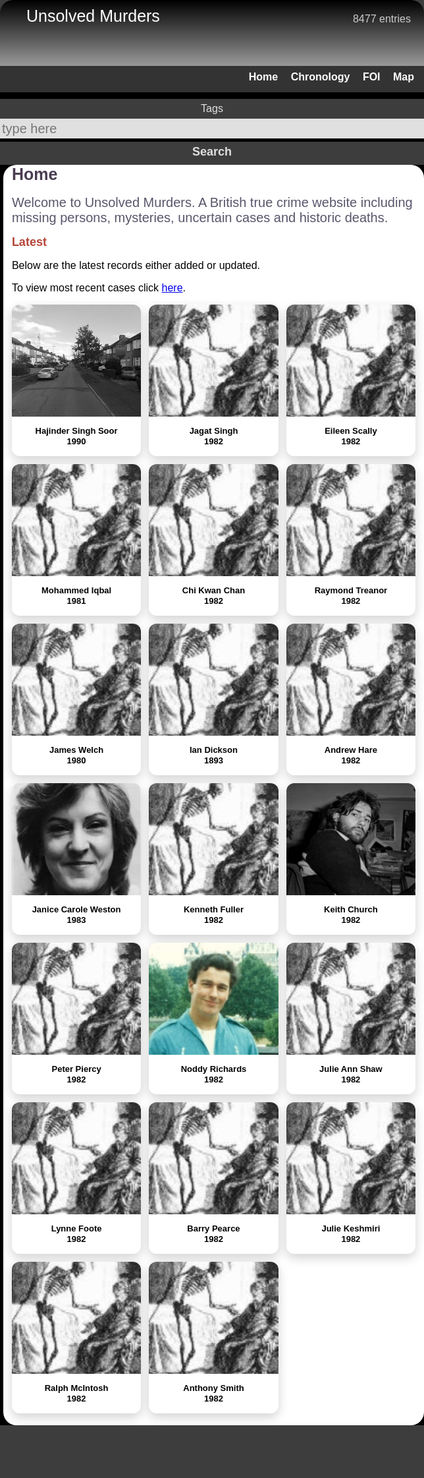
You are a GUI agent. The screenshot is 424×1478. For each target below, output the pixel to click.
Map (403, 76)
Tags (212, 108)
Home (263, 76)
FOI (372, 76)
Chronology (320, 76)
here (172, 287)
